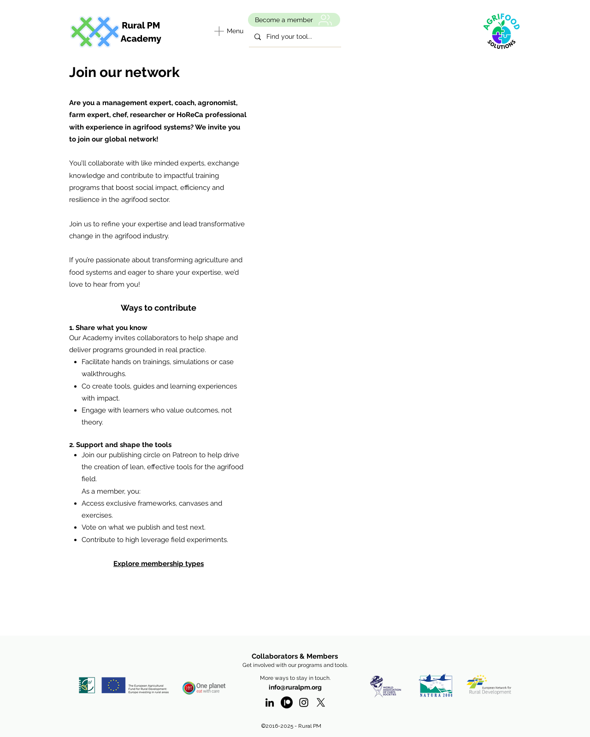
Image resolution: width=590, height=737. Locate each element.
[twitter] (321, 702)
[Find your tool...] (294, 37)
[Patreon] (287, 702)
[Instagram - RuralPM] (304, 702)
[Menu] (227, 31)
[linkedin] (270, 702)
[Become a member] (294, 20)
